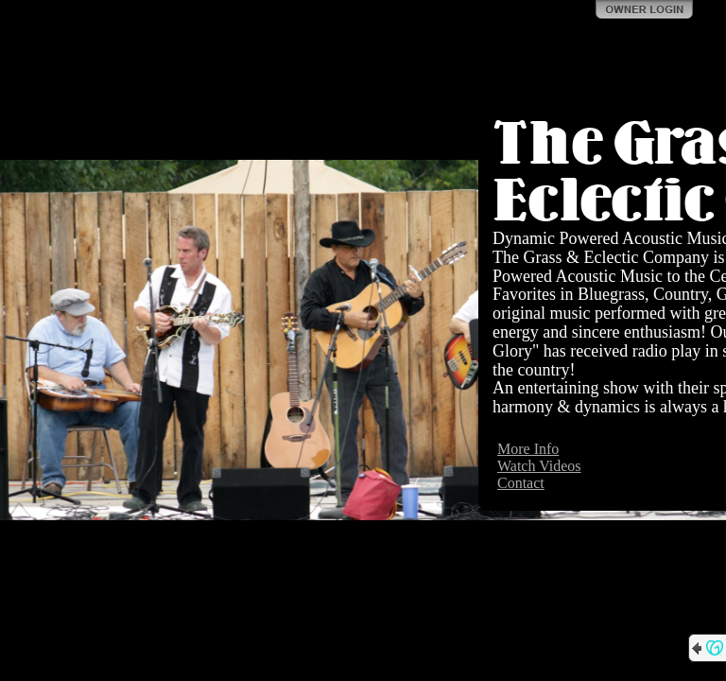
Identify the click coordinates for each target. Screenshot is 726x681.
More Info (528, 449)
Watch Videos (539, 466)
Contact (520, 483)
